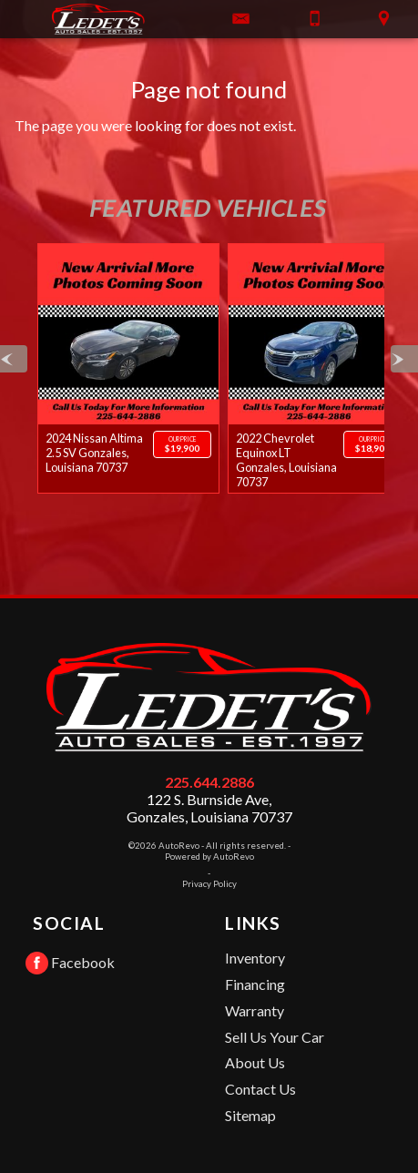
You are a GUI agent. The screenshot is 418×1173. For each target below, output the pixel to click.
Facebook (70, 963)
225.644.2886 (209, 781)
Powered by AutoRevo (209, 857)
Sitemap (250, 1115)
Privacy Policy (209, 884)
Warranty (254, 1010)
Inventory (255, 957)
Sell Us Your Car (274, 1037)
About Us (255, 1062)
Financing (255, 984)
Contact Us (260, 1088)
